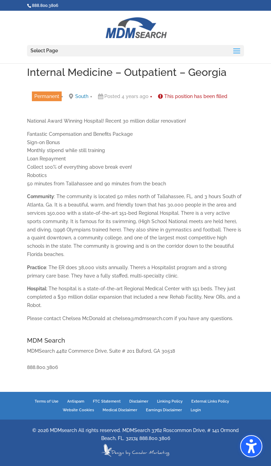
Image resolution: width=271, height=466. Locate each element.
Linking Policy (170, 401)
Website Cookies (78, 410)
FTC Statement (107, 401)
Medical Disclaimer (120, 410)
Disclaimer (138, 401)
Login (196, 410)
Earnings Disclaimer (164, 410)
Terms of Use (47, 401)
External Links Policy (210, 401)
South (81, 96)
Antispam (75, 401)
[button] (251, 446)
